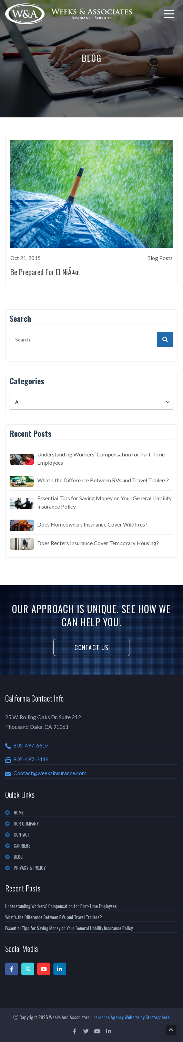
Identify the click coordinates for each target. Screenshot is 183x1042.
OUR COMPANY (26, 823)
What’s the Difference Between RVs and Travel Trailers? (103, 480)
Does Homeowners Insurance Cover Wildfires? (92, 524)
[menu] (169, 13)
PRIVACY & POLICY (30, 867)
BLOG (18, 856)
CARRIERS (22, 845)
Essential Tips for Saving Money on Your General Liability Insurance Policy (104, 502)
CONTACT (22, 834)
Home (18, 812)
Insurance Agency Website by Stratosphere (131, 1017)
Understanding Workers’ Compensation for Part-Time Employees (101, 458)
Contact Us (91, 647)
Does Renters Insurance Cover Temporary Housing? (98, 543)
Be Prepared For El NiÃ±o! (45, 271)
